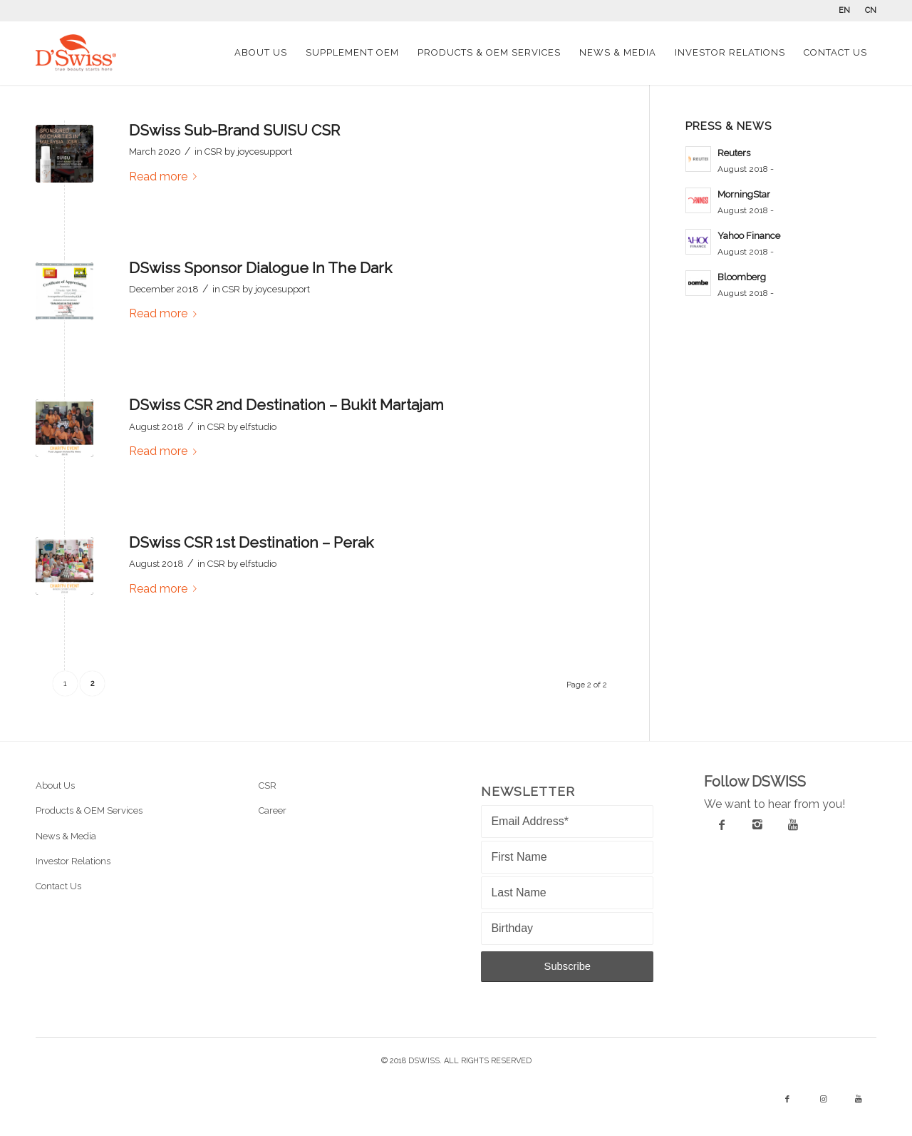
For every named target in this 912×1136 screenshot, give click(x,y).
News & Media (66, 836)
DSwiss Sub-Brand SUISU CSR (234, 130)
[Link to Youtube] (858, 1099)
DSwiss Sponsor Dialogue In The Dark (260, 268)
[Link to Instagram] (823, 1099)
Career (272, 810)
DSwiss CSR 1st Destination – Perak (251, 542)
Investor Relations (73, 861)
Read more (165, 176)
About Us (55, 785)
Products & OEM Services (89, 810)
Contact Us (58, 886)
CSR (213, 151)
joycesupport (264, 151)
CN (870, 10)
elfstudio (258, 426)
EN (844, 10)
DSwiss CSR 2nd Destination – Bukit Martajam (286, 405)
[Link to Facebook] (787, 1099)
